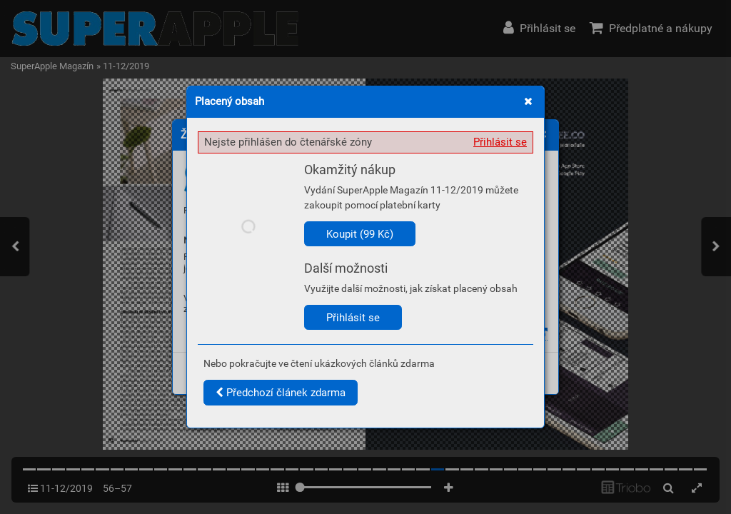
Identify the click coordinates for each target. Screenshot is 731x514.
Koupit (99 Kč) (359, 234)
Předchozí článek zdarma (281, 392)
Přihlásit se (500, 142)
